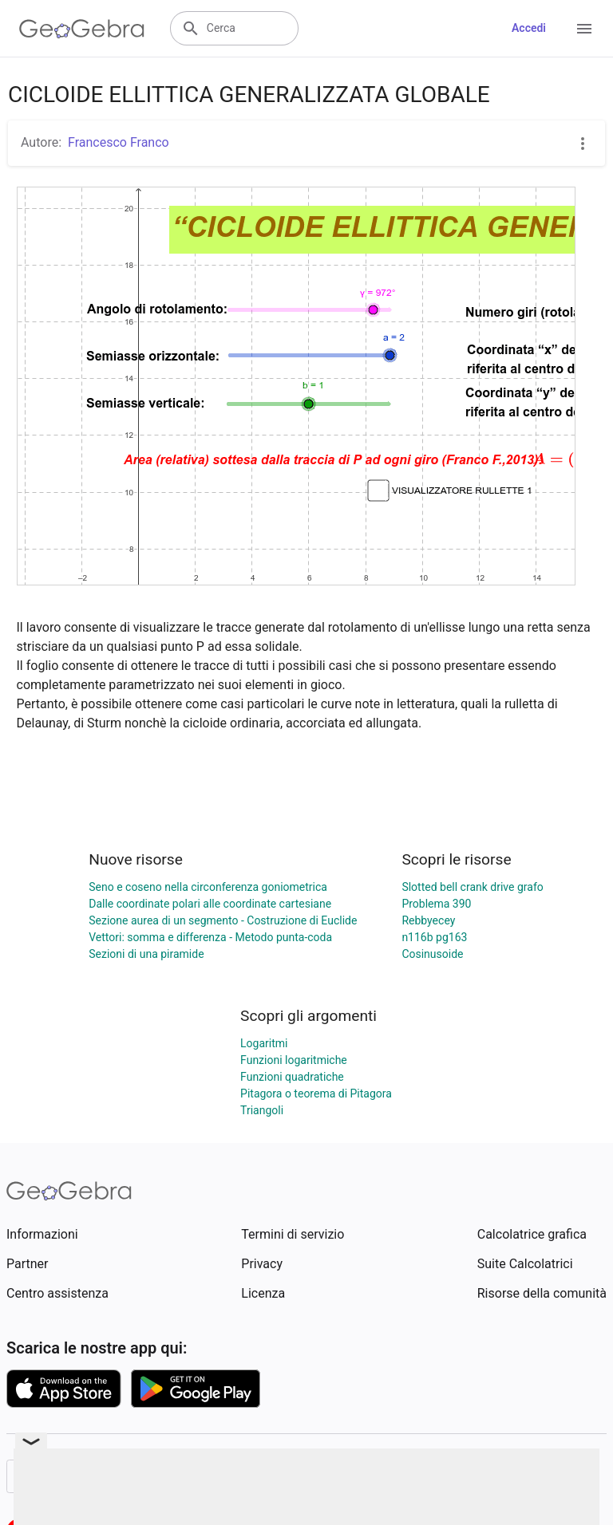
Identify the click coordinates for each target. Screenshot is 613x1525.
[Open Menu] (584, 28)
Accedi (529, 28)
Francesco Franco (118, 142)
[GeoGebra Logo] (81, 28)
